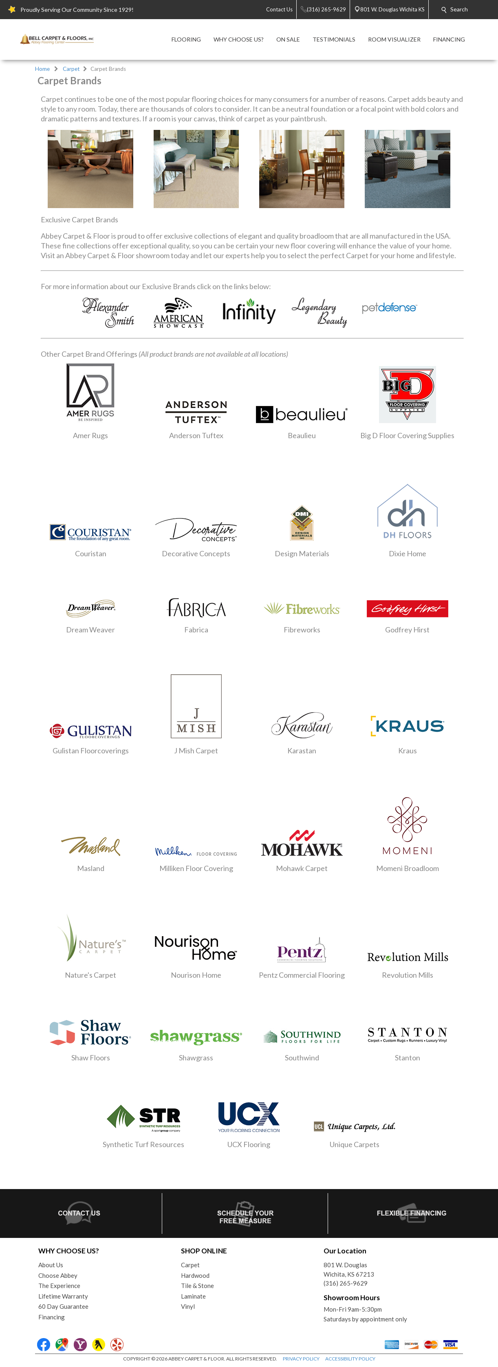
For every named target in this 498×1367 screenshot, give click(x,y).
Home (42, 69)
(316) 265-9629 (346, 1283)
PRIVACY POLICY (301, 1359)
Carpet (71, 69)
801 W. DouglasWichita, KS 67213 (349, 1269)
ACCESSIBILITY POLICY (350, 1359)
